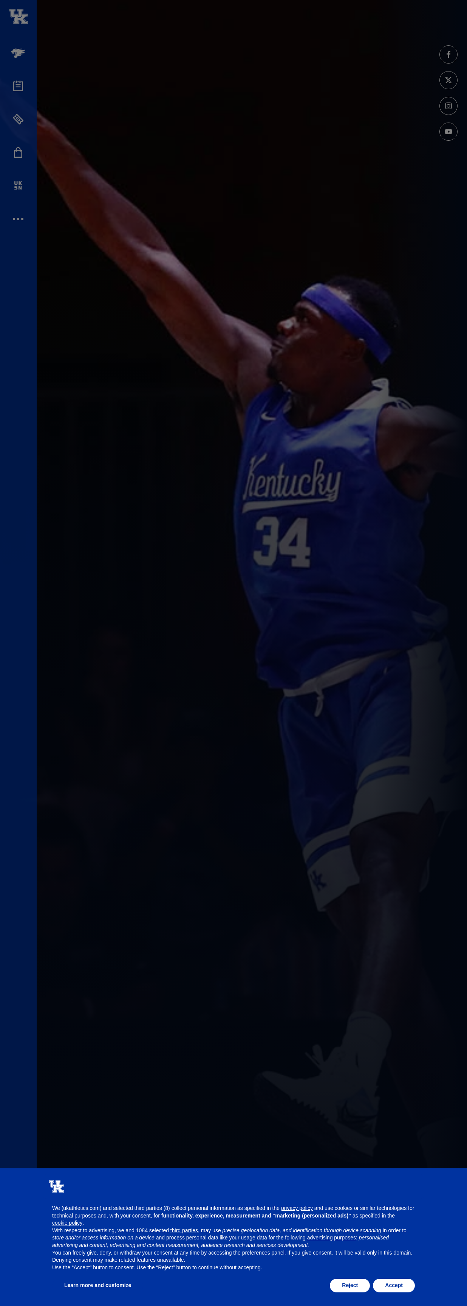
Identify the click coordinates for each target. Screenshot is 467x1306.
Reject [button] (350, 1285)
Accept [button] (394, 1285)
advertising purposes (331, 1238)
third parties (184, 1230)
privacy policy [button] (297, 1208)
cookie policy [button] (67, 1223)
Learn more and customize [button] (97, 1285)
